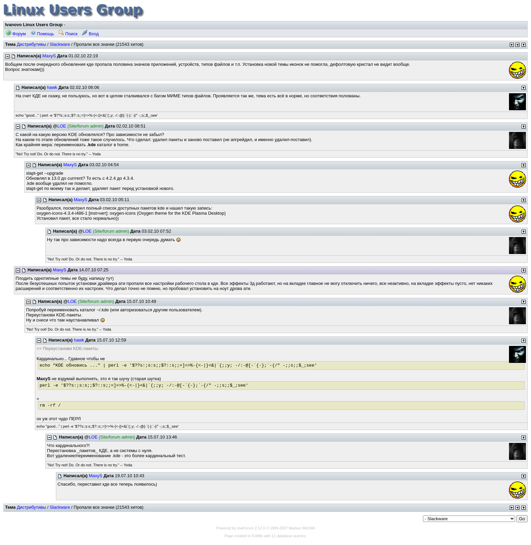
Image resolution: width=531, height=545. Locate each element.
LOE (61, 126)
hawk (52, 87)
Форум (16, 33)
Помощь (42, 33)
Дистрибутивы (31, 44)
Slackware (60, 44)
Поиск (68, 33)
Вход (90, 33)
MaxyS (49, 55)
